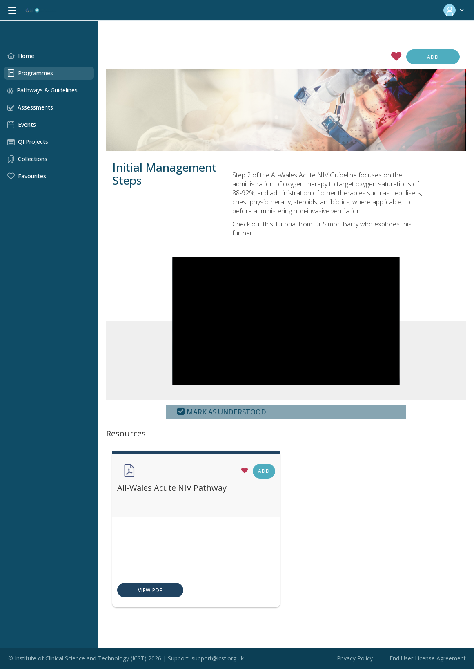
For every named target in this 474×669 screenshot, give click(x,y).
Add (433, 57)
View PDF (125, 590)
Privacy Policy (355, 658)
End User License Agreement (427, 658)
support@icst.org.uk (217, 658)
